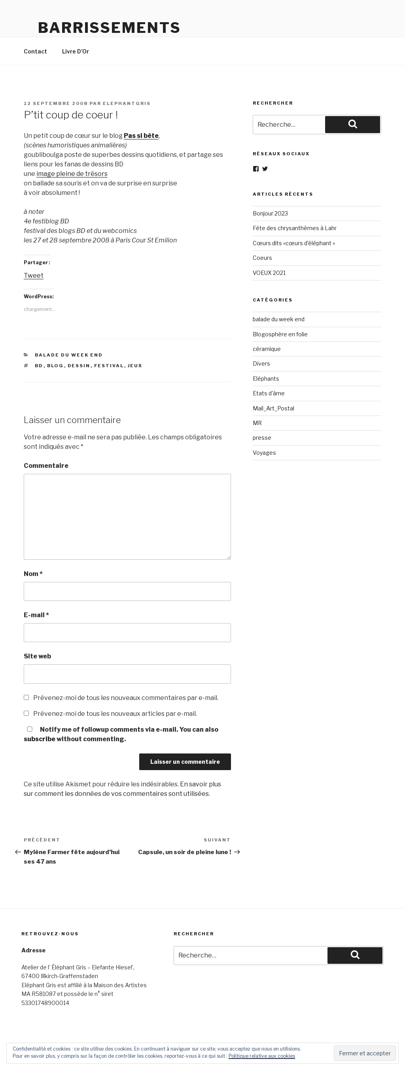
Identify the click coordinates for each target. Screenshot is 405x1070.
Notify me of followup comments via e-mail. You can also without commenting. (121, 734)
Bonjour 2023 (270, 213)
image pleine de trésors (72, 173)
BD (39, 365)
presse (262, 437)
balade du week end (69, 355)
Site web (37, 656)
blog (55, 365)
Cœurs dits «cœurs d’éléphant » (294, 243)
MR (257, 423)
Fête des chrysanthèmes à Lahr (295, 228)
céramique (267, 348)
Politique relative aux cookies (262, 1056)
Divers (261, 363)
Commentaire (46, 465)
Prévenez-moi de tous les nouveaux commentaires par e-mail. (125, 698)
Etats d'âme (269, 393)
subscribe (39, 739)
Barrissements (109, 27)
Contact (35, 51)
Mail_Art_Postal (273, 408)
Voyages (264, 452)
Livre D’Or (75, 51)
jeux (135, 365)
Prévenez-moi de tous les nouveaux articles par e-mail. (115, 713)
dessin (79, 365)
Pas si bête (141, 135)
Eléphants (266, 378)
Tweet (34, 275)
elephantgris (127, 103)
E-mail (36, 615)
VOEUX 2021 (269, 272)
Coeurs (262, 257)
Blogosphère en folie (280, 334)
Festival (109, 365)
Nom (33, 574)
